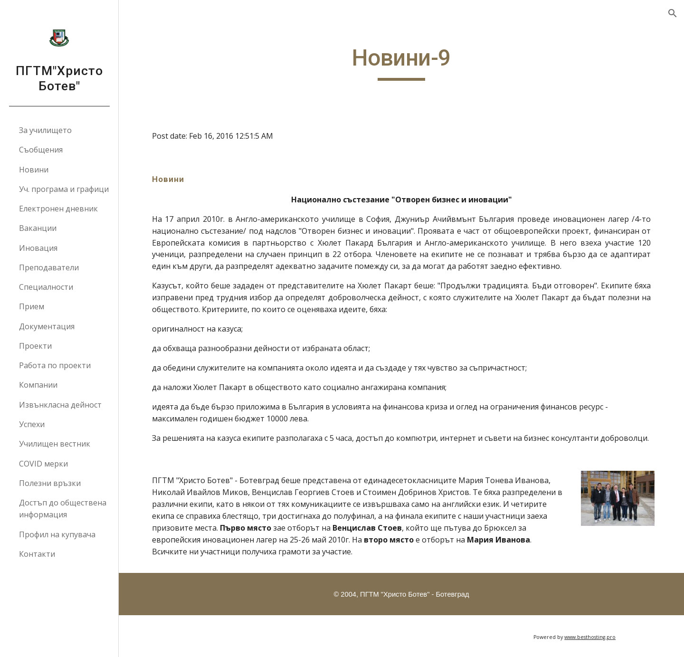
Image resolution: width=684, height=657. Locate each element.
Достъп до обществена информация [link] (62, 508)
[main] (401, 62)
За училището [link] (45, 130)
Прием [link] (31, 306)
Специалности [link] (46, 287)
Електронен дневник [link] (58, 208)
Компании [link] (38, 385)
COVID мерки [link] (43, 463)
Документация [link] (47, 326)
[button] (672, 13)
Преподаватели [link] (49, 267)
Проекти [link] (35, 346)
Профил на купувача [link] (57, 534)
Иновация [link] (38, 248)
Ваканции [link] (38, 228)
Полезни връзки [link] (50, 483)
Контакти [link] (37, 554)
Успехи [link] (32, 424)
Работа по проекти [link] (55, 365)
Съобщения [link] (41, 149)
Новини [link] (33, 169)
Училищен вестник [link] (54, 443)
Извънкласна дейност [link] (60, 405)
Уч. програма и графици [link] (64, 189)
